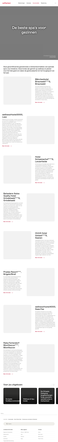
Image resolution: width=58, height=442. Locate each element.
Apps (22, 438)
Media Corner (40, 436)
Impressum (5, 438)
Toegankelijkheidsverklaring (8, 440)
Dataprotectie (6, 434)
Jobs (21, 434)
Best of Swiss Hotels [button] (17, 419)
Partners (22, 436)
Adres (39, 432)
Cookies (4, 436)
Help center (40, 434)
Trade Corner (40, 438)
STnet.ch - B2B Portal (25, 432)
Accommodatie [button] (10, 419)
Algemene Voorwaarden (7, 432)
